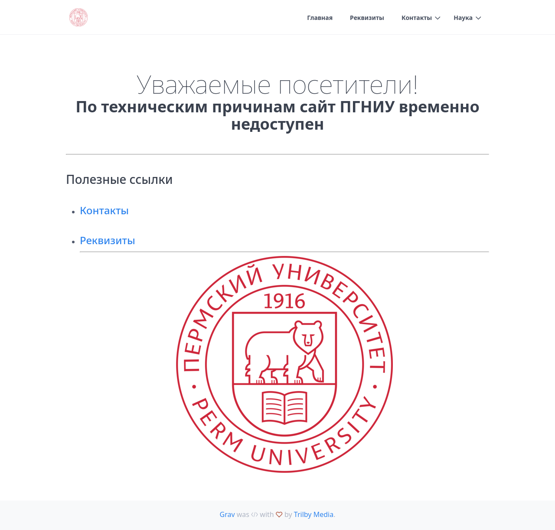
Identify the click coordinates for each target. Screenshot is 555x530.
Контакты (417, 17)
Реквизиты (367, 17)
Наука (463, 17)
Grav (227, 514)
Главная (320, 17)
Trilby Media (313, 514)
